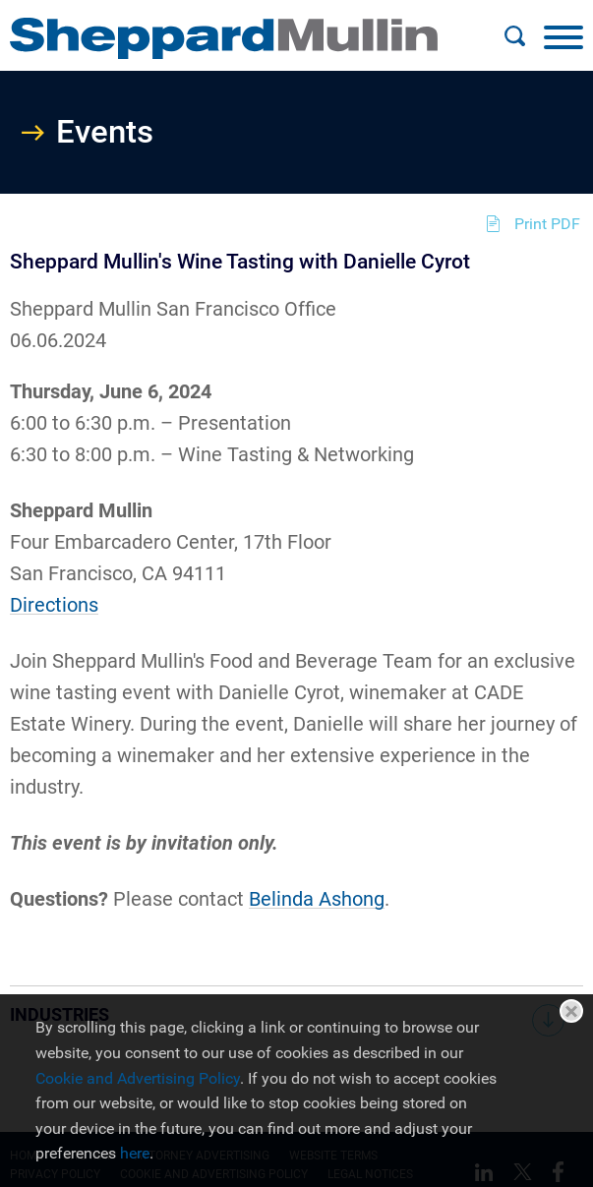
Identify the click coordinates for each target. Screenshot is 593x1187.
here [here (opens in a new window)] (134, 1153)
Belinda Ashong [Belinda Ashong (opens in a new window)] (317, 899)
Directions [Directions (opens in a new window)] (54, 605)
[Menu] (563, 36)
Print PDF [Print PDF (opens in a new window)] (547, 223)
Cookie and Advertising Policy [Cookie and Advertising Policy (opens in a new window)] (137, 1078)
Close (571, 1011)
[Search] (514, 36)
